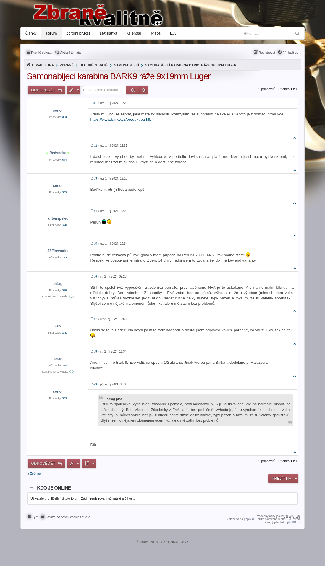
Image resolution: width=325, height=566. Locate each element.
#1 (95, 103)
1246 (64, 225)
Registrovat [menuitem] (267, 52)
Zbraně (67, 65)
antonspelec (58, 218)
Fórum (51, 33)
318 (64, 290)
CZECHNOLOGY (174, 542)
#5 (95, 243)
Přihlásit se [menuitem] (290, 52)
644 (64, 159)
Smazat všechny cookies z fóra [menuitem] (67, 517)
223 (64, 257)
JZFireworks (57, 251)
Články (30, 33)
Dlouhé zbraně (94, 65)
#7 (95, 319)
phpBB (248, 519)
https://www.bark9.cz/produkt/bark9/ (120, 119)
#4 (95, 211)
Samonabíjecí (126, 65)
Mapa (156, 33)
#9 (95, 384)
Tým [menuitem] (35, 517)
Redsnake (57, 153)
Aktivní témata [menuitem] (70, 52)
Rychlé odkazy (41, 52)
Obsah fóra (43, 65)
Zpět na (35, 473)
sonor (58, 110)
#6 (95, 276)
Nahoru (295, 137)
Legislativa (108, 33)
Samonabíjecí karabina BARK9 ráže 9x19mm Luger (190, 65)
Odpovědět (43, 90)
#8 (95, 351)
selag (57, 284)
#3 (95, 178)
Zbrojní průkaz (78, 33)
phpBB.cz (293, 522)
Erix (57, 326)
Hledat (133, 90)
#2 (95, 145)
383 (64, 116)
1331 (64, 332)
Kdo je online (54, 487)
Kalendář (134, 33)
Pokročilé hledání (144, 90)
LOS (173, 33)
